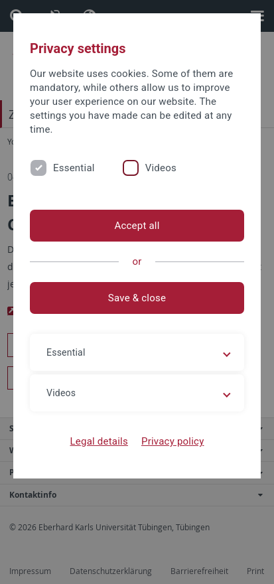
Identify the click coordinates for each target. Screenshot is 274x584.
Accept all (136, 226)
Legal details (99, 441)
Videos (160, 168)
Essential (74, 168)
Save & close (137, 298)
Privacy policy (172, 441)
